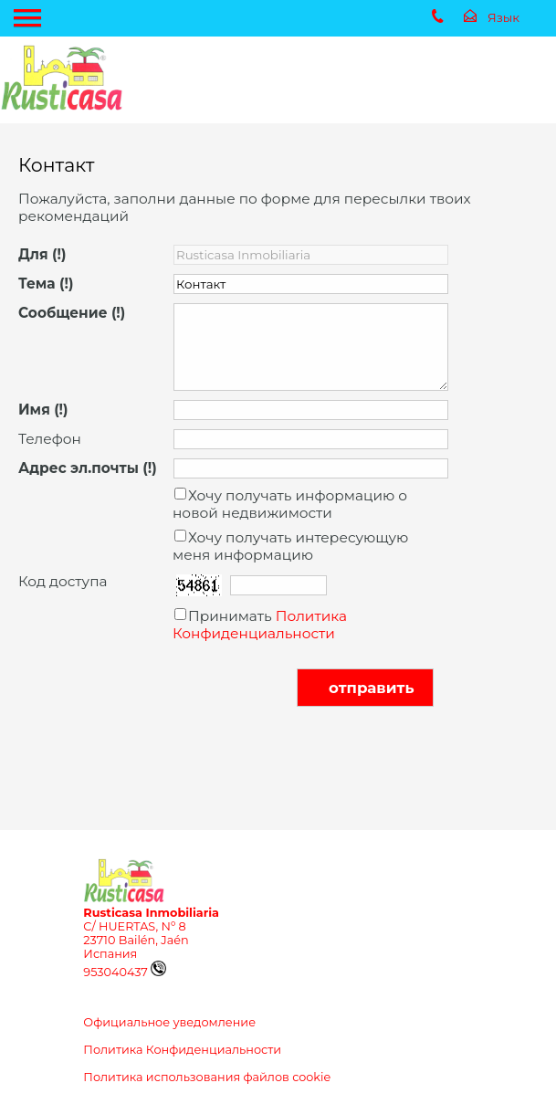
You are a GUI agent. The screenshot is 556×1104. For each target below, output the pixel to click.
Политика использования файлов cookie (206, 1077)
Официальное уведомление (169, 1022)
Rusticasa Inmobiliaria (151, 913)
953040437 (124, 972)
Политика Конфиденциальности (260, 624)
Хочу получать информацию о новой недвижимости (290, 504)
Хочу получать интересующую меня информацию (290, 546)
